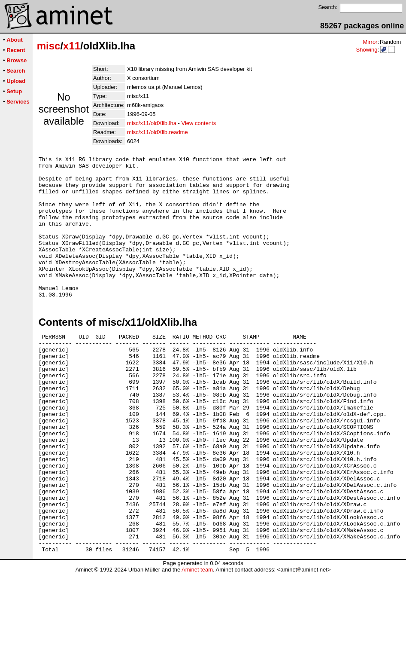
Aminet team (197, 642)
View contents (199, 123)
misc (49, 46)
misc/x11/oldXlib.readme (157, 132)
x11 (71, 46)
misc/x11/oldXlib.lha (151, 123)
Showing (366, 49)
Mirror (370, 42)
